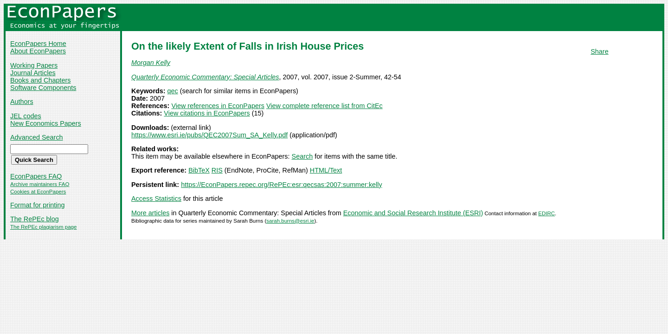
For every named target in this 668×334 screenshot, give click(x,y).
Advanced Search (36, 137)
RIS (217, 170)
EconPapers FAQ (36, 176)
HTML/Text (326, 170)
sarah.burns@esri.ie (290, 221)
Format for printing (37, 205)
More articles (150, 213)
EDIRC (546, 213)
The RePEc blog (34, 219)
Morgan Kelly (150, 62)
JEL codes (25, 116)
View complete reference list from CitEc (324, 105)
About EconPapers (38, 51)
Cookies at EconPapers (38, 191)
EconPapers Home (38, 43)
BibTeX (199, 170)
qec (172, 91)
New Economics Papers (45, 123)
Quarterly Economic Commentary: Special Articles (205, 77)
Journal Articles (33, 73)
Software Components (43, 87)
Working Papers (34, 65)
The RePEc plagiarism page (43, 227)
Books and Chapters (40, 80)
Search (302, 156)
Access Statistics (156, 198)
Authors (21, 101)
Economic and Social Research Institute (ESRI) (413, 213)
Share (599, 51)
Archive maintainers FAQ (39, 184)
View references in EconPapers (217, 105)
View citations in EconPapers (207, 113)
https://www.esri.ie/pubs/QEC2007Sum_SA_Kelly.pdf (209, 135)
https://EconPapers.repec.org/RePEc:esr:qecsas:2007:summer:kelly (281, 184)
